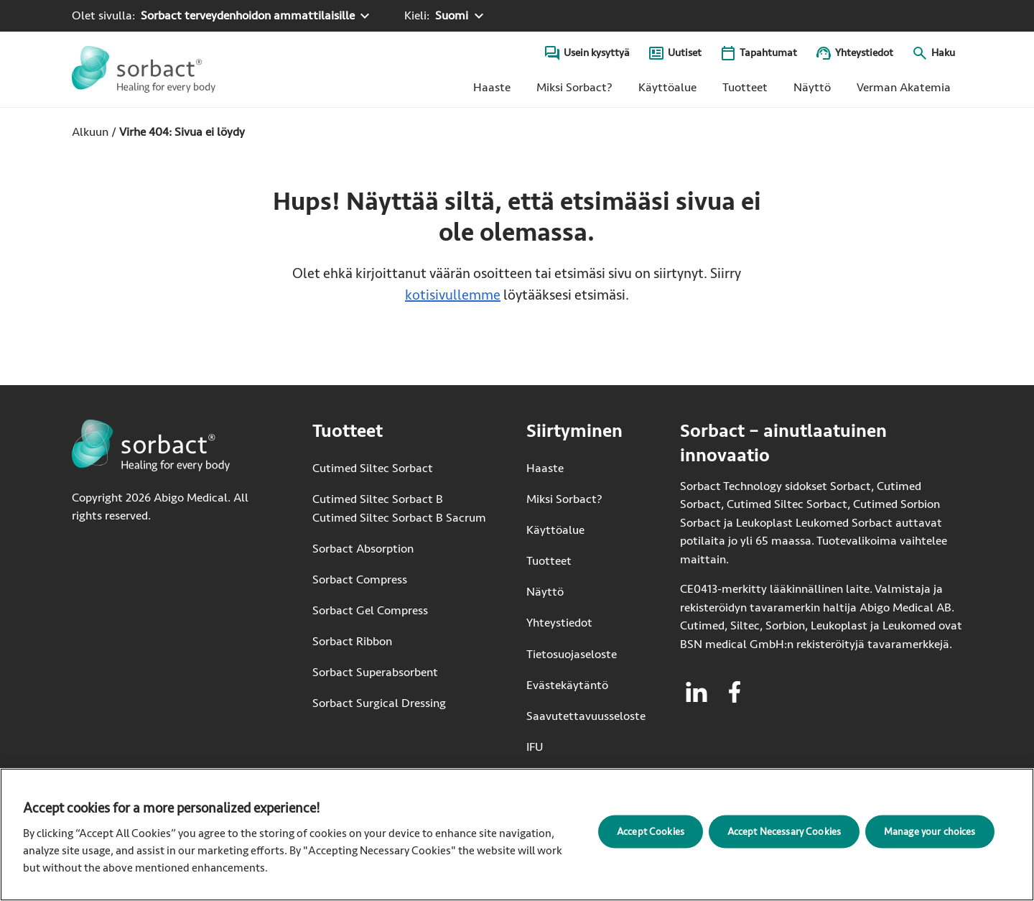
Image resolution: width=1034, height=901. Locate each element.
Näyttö (812, 87)
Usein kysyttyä (597, 53)
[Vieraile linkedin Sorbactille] (696, 691)
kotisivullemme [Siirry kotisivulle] (452, 295)
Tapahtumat (768, 53)
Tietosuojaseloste (571, 654)
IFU (586, 746)
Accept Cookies (650, 831)
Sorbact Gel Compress (370, 610)
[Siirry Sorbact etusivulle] (143, 69)
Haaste (492, 87)
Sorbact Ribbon (352, 641)
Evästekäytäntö (567, 685)
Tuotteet (745, 87)
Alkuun (90, 131)
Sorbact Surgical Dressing (379, 703)
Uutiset (685, 53)
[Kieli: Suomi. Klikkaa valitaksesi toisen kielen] (445, 16)
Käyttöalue (667, 87)
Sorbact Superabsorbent (375, 672)
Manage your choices (930, 831)
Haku (943, 53)
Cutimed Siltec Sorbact (372, 468)
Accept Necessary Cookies (784, 831)
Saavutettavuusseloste (586, 716)
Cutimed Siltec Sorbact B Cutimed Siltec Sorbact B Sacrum (399, 508)
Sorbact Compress (359, 579)
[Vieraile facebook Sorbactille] (734, 691)
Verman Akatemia (909, 91)
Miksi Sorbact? (574, 87)
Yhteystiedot (864, 53)
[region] (517, 834)
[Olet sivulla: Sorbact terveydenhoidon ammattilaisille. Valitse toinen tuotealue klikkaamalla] (222, 16)
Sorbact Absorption (363, 548)
